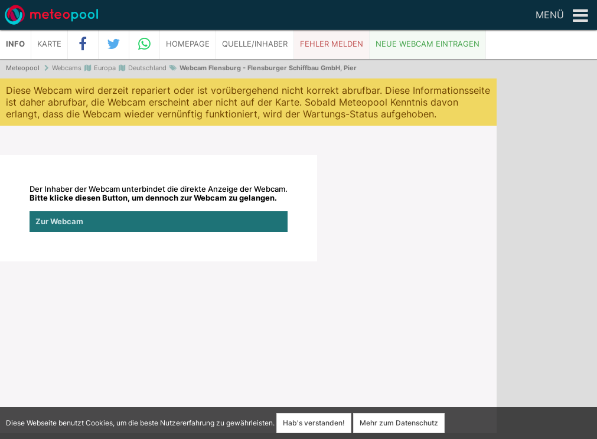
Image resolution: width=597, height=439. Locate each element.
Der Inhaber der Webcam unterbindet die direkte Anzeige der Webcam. (159, 208)
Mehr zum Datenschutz (399, 422)
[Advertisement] (547, 260)
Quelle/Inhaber (255, 44)
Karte (49, 44)
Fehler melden (331, 44)
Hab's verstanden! (314, 422)
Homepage (188, 44)
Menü (562, 16)
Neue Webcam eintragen (427, 44)
